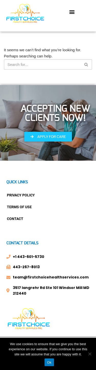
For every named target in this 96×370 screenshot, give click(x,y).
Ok (49, 362)
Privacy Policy (21, 195)
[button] (72, 12)
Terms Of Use (19, 207)
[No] (89, 353)
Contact (15, 219)
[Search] (42, 64)
